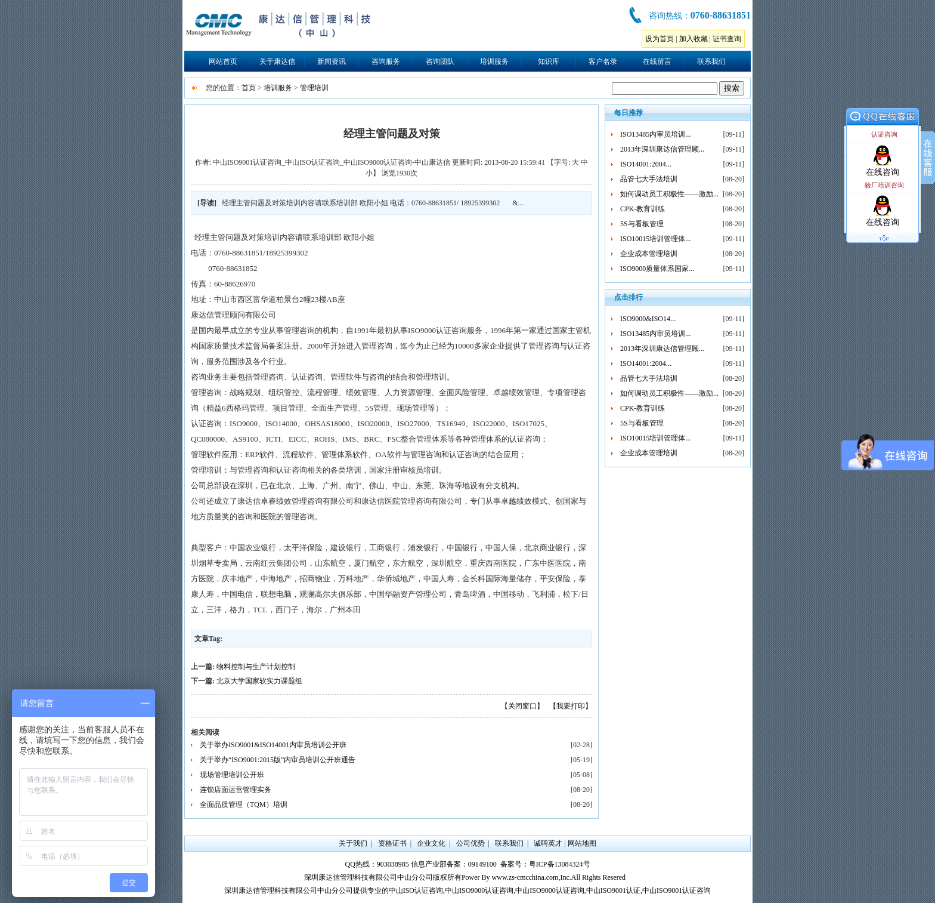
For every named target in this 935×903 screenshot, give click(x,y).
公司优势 (470, 843)
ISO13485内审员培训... (655, 134)
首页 (249, 88)
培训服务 (494, 61)
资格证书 (392, 843)
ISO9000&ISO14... (648, 319)
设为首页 (659, 39)
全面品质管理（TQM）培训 (243, 804)
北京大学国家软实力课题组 (259, 681)
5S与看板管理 (642, 224)
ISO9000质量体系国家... (657, 268)
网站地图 (582, 843)
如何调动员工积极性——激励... (669, 194)
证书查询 (727, 39)
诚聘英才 (548, 843)
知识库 (548, 61)
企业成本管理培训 (648, 253)
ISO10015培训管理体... (655, 239)
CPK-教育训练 (642, 209)
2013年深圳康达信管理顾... (662, 149)
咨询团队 (440, 61)
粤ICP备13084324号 (559, 864)
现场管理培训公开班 (232, 775)
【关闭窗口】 (522, 706)
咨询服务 (385, 61)
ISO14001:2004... (645, 164)
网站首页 (223, 61)
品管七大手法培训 (648, 179)
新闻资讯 (331, 61)
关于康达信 (277, 61)
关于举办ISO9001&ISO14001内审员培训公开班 (273, 745)
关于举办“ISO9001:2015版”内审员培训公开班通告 (277, 760)
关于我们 (353, 843)
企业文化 (431, 843)
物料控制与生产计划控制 (255, 666)
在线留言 (657, 61)
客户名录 (603, 61)
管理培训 (314, 88)
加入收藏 (693, 39)
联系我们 (711, 61)
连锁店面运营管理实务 (235, 789)
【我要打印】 (570, 706)
